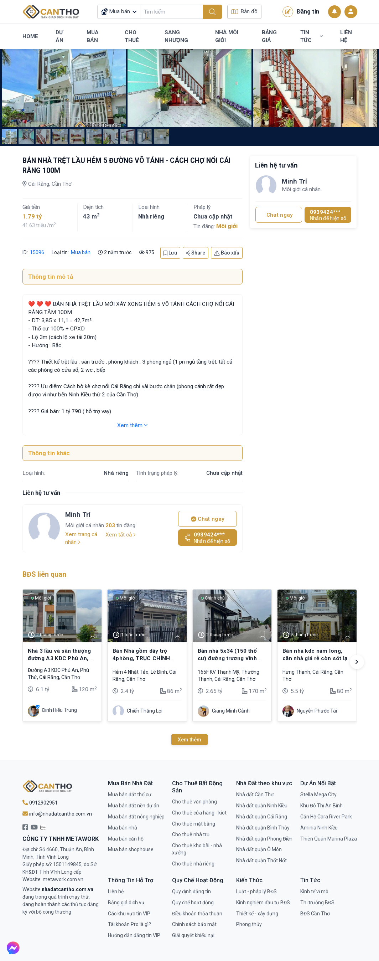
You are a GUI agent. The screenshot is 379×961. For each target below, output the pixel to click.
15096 (36, 252)
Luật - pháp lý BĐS (256, 891)
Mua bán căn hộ (126, 839)
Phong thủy (249, 924)
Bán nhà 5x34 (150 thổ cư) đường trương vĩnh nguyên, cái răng (227, 658)
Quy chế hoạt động (193, 902)
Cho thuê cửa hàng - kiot (199, 813)
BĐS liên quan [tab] (44, 574)
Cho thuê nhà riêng (193, 864)
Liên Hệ (346, 36)
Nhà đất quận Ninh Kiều (261, 805)
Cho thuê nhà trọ (190, 834)
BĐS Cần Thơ (315, 913)
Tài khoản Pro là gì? (129, 924)
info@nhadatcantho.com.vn (57, 814)
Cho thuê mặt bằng (193, 824)
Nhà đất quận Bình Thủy (263, 828)
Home (30, 36)
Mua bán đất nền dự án (133, 805)
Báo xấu (226, 253)
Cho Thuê (132, 36)
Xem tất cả (120, 534)
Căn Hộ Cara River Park (326, 816)
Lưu (170, 253)
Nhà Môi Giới (226, 36)
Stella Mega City (318, 794)
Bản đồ (244, 11)
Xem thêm (132, 425)
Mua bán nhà (122, 828)
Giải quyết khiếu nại (193, 935)
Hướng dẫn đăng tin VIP (134, 935)
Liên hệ (116, 891)
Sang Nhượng (176, 36)
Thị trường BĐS (317, 902)
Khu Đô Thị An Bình (321, 805)
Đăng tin (300, 11)
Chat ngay (207, 519)
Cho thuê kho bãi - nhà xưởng (197, 849)
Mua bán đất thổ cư (129, 794)
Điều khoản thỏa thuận (197, 913)
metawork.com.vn (63, 879)
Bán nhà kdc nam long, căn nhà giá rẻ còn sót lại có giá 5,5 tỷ (315, 658)
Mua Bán (93, 36)
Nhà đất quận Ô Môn (259, 849)
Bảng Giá (269, 36)
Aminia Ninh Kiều (319, 828)
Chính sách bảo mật (194, 924)
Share (195, 253)
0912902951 (40, 803)
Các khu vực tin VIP (129, 913)
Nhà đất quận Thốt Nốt (261, 860)
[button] (357, 662)
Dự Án (59, 36)
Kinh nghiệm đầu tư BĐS (263, 902)
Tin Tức (311, 36)
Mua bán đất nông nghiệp (136, 816)
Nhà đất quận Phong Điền (264, 839)
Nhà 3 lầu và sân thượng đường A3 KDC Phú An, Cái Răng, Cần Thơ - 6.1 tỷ (62, 658)
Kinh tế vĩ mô (314, 891)
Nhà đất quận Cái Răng (261, 816)
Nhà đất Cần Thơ (255, 794)
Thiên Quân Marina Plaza (328, 839)
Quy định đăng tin (191, 891)
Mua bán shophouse (131, 849)
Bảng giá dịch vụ (126, 902)
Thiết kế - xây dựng (257, 913)
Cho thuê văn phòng (194, 802)
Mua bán (80, 252)
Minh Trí (77, 514)
